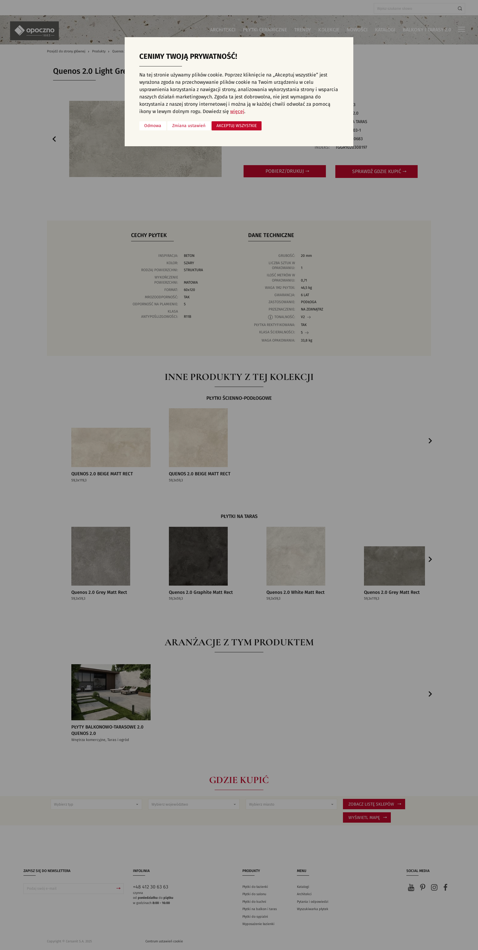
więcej (237, 111)
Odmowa (152, 126)
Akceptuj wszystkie (236, 126)
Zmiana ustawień (188, 126)
